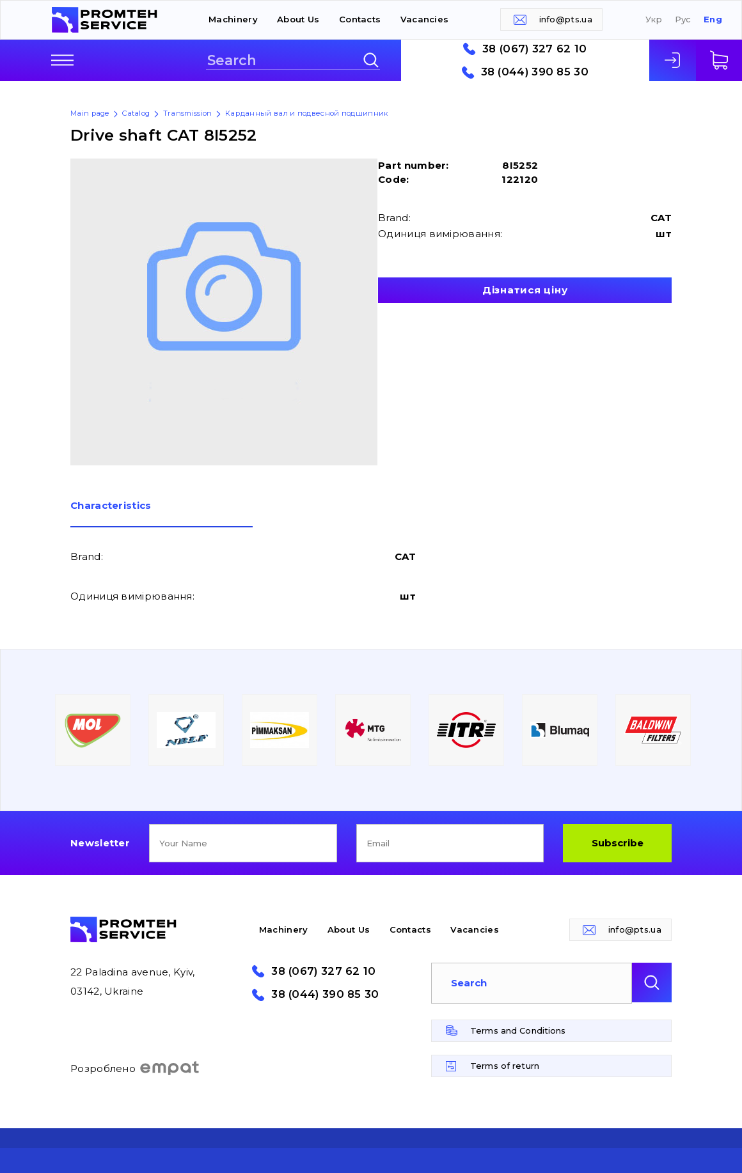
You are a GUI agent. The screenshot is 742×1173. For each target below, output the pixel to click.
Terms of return (504, 1065)
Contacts (360, 19)
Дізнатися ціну (525, 290)
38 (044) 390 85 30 (534, 71)
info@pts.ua (565, 19)
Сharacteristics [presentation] (111, 506)
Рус (683, 19)
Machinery (233, 19)
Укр (653, 19)
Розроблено (135, 1068)
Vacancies (424, 19)
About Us (298, 19)
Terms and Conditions (518, 1030)
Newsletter (100, 843)
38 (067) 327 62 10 (534, 48)
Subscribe (617, 843)
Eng (713, 19)
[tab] (161, 514)
